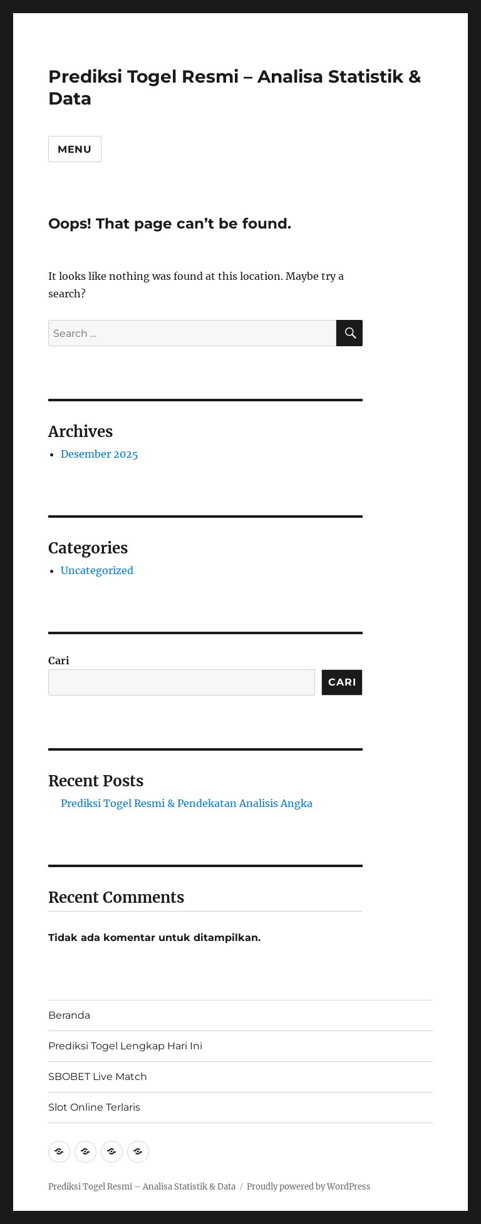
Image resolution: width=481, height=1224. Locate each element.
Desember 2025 (99, 454)
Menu (75, 149)
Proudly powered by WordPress (309, 1186)
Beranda (69, 1015)
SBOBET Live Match (97, 1077)
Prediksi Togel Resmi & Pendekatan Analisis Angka (187, 803)
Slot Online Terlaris (94, 1107)
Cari (59, 660)
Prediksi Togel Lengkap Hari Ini (125, 1046)
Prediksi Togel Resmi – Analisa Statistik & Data (141, 1186)
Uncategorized (97, 570)
